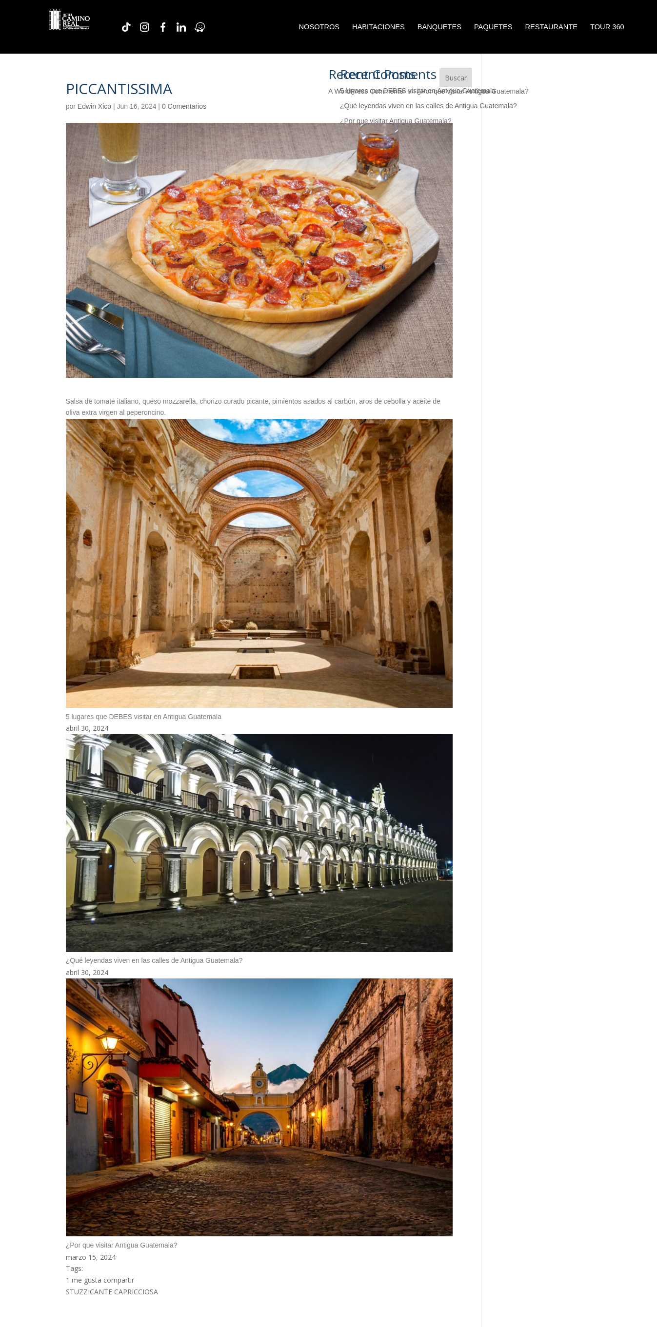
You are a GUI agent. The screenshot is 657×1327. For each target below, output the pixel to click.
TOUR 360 (607, 27)
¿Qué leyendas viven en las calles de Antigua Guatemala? (428, 106)
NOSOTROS (319, 27)
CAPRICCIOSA (136, 1291)
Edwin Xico (94, 106)
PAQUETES (493, 27)
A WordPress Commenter (366, 91)
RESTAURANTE (551, 27)
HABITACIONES (378, 27)
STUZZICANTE (89, 1291)
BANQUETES (439, 27)
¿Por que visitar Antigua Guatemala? (396, 121)
